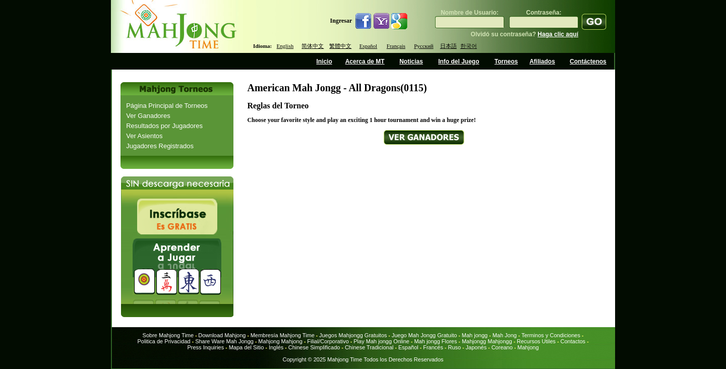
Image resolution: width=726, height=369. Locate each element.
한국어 (468, 46)
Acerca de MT (365, 61)
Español (368, 46)
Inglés (276, 347)
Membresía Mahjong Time (283, 335)
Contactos (573, 341)
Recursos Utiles (536, 341)
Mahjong (527, 347)
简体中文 (312, 46)
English (285, 46)
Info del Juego (458, 61)
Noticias (411, 61)
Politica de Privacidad (163, 341)
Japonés (476, 347)
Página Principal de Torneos (167, 105)
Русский (424, 46)
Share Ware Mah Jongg (224, 341)
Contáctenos (588, 61)
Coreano (502, 347)
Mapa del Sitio (246, 347)
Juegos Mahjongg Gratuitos (353, 335)
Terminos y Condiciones (550, 335)
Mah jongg (475, 335)
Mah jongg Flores (435, 341)
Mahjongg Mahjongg (487, 341)
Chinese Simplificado (314, 347)
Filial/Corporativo (328, 341)
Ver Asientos (144, 136)
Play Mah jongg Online (381, 341)
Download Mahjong (222, 335)
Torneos (506, 61)
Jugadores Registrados (160, 146)
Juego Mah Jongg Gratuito (424, 335)
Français (396, 46)
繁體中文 (340, 46)
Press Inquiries (205, 347)
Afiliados (542, 61)
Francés (433, 347)
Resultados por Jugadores (164, 126)
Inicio (324, 61)
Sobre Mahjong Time (168, 335)
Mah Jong (505, 335)
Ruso (455, 347)
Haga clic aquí (557, 34)
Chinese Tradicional (370, 347)
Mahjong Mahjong (280, 341)
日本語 (448, 46)
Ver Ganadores (148, 115)
